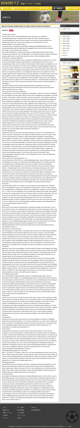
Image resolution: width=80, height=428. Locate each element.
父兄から (19, 418)
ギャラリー (6, 418)
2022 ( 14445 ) (66, 46)
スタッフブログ (21, 415)
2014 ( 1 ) (65, 53)
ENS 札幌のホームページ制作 (64, 426)
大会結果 (5, 415)
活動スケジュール (7, 412)
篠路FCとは (6, 410)
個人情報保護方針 (36, 410)
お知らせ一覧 (66, 29)
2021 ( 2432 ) (66, 48)
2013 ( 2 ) (65, 55)
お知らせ (33, 407)
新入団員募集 (20, 410)
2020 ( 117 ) (66, 50)
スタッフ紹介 (20, 407)
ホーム (4, 407)
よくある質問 (20, 412)
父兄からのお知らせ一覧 (69, 62)
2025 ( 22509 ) (66, 38)
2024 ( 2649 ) (66, 41)
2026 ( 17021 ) (66, 36)
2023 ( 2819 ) (66, 43)
